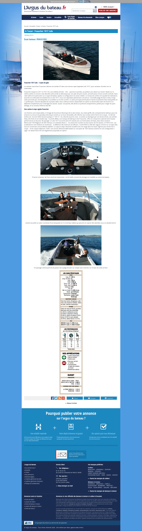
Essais (38, 26)
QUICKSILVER (92, 486)
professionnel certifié (102, 504)
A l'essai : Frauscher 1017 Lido (49, 26)
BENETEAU (91, 469)
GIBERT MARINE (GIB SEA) (96, 473)
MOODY (115, 475)
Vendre (49, 17)
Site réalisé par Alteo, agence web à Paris (69, 527)
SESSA (90, 487)
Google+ (63, 398)
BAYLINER (114, 487)
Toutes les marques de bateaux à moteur (103, 491)
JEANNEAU (99, 469)
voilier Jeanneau (68, 501)
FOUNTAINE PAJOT (94, 475)
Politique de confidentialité (32, 483)
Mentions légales (29, 477)
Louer (41, 17)
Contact (27, 472)
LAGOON (98, 471)
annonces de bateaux (75, 499)
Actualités (58, 17)
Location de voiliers (30, 502)
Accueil (26, 26)
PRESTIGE (109, 486)
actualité (106, 513)
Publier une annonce (108, 10)
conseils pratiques (92, 515)
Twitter (56, 398)
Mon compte (99, 17)
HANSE (108, 475)
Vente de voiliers (29, 499)
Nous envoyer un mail (65, 486)
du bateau (69, 17)
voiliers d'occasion (88, 499)
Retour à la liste (72, 403)
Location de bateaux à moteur (33, 506)
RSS (59, 398)
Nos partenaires (29, 474)
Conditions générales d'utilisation (34, 481)
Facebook (52, 398)
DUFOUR (107, 469)
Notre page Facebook (96, 7)
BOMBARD (101, 486)
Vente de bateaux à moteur (32, 504)
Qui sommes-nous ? (30, 468)
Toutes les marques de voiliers (100, 478)
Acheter (33, 17)
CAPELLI (107, 484)
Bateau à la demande (85, 17)
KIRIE (103, 475)
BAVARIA (90, 471)
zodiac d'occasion (85, 501)
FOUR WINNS (97, 487)
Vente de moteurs (30, 508)
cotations (87, 508)
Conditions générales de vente (33, 479)
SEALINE (106, 487)
